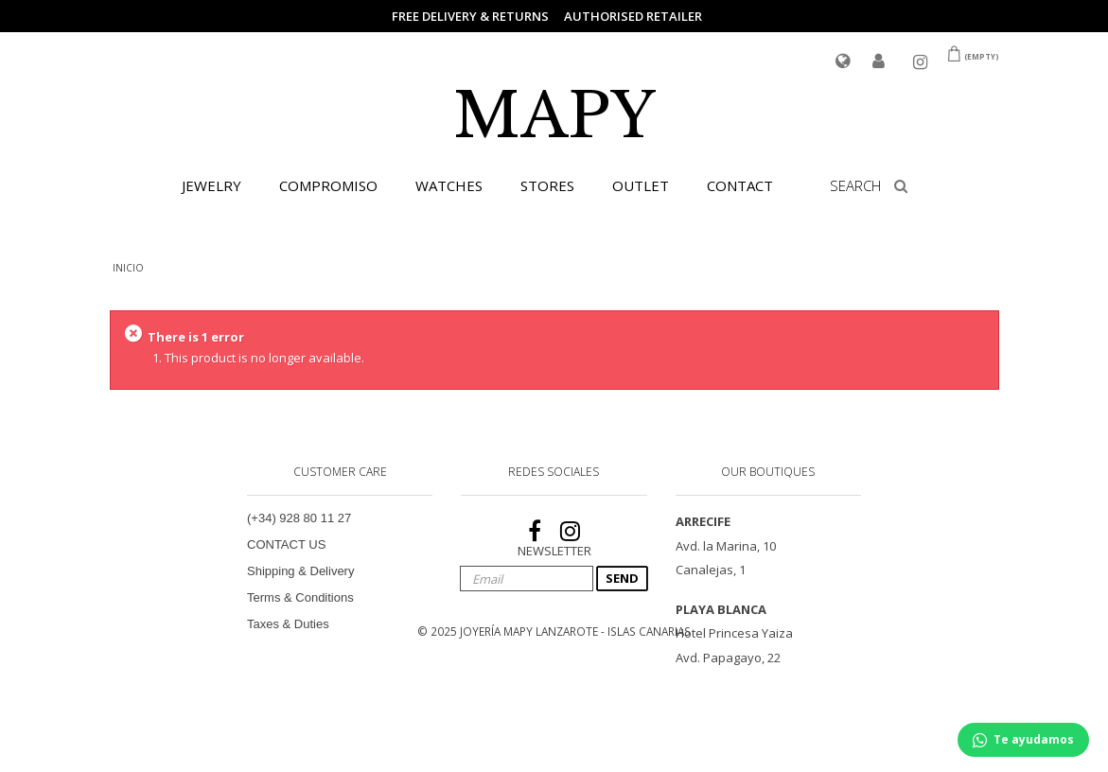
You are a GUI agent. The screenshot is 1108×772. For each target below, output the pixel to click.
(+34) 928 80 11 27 (299, 518)
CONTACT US (286, 544)
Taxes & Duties (288, 624)
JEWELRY (211, 185)
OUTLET (640, 185)
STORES (547, 185)
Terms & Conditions (300, 597)
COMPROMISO (328, 185)
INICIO (128, 267)
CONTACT (740, 185)
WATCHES (449, 185)
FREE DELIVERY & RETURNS (470, 16)
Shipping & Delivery (300, 571)
